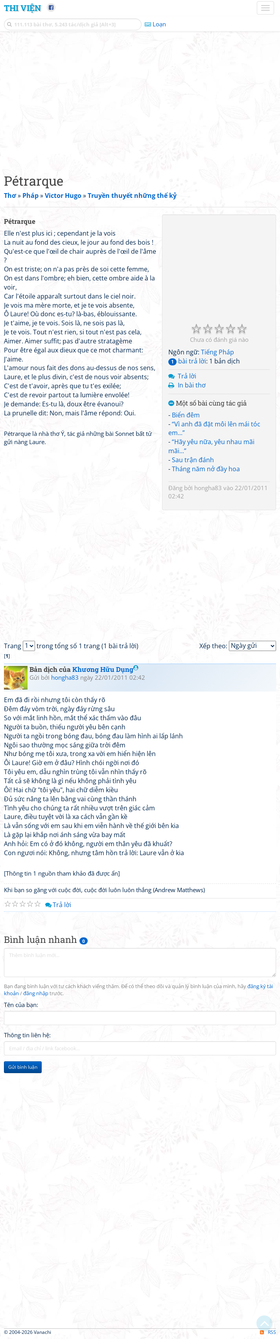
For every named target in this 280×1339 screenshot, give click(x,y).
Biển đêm (186, 415)
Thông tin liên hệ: (27, 1035)
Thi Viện (22, 7)
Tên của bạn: (21, 1005)
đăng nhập (35, 993)
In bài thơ (192, 385)
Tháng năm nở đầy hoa (206, 469)
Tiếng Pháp (217, 352)
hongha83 (208, 488)
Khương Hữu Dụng (105, 669)
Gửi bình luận (22, 1067)
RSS (268, 1332)
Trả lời (187, 376)
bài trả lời (187, 361)
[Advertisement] (140, 100)
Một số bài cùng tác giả (207, 403)
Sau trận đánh (193, 460)
